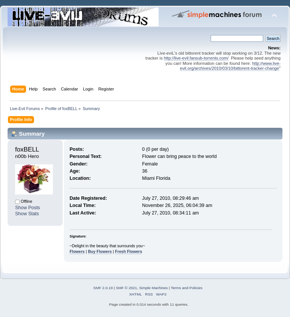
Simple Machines (153, 288)
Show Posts (27, 207)
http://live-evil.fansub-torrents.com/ (196, 58)
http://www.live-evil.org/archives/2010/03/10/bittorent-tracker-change (230, 65)
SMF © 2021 (126, 288)
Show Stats (27, 213)
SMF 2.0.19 (103, 288)
